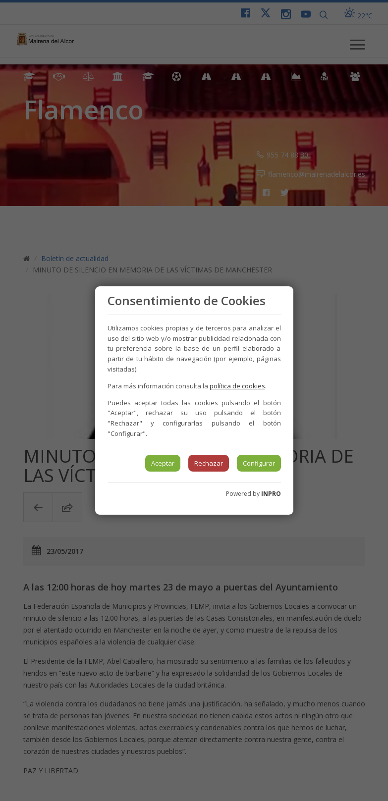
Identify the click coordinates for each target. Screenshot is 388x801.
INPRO (271, 493)
